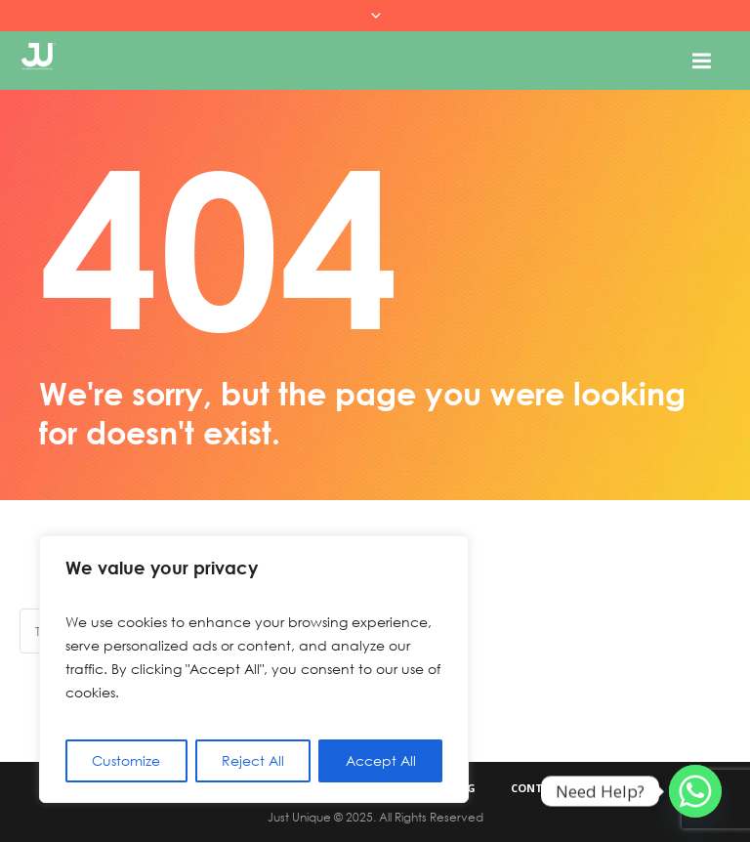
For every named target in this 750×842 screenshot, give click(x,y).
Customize (126, 760)
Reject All (253, 760)
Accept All (381, 760)
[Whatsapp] (695, 791)
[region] (254, 669)
